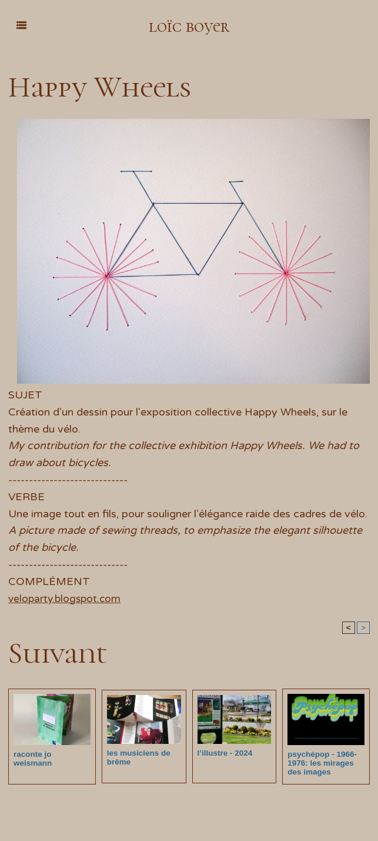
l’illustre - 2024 (224, 753)
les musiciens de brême (137, 757)
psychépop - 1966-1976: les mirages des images (320, 763)
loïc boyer (189, 25)
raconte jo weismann (51, 754)
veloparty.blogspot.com (66, 598)
